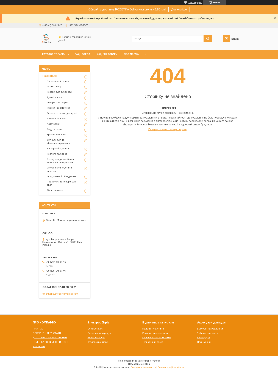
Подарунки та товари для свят (61, 183)
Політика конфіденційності (171, 367)
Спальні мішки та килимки (156, 337)
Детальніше (179, 9)
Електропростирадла (100, 333)
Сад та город (54, 129)
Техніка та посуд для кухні (62, 113)
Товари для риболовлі (59, 92)
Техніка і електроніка (58, 107)
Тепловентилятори (98, 342)
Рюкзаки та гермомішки (155, 333)
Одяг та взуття (55, 190)
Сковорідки (203, 337)
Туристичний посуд (152, 342)
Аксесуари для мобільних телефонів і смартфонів (61, 161)
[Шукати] (208, 38)
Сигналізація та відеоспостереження (58, 141)
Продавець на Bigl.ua (139, 364)
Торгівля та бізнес (57, 154)
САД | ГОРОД (82, 54)
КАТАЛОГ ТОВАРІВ (53, 54)
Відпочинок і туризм (58, 81)
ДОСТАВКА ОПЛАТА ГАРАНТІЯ (50, 337)
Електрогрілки (95, 328)
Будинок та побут (57, 118)
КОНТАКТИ (39, 346)
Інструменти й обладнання (61, 176)
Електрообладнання (58, 148)
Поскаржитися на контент (143, 367)
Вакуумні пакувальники (210, 328)
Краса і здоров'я (56, 134)
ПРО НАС (38, 328)
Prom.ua (156, 361)
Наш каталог (50, 75)
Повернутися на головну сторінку (167, 129)
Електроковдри (96, 337)
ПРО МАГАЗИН (132, 54)
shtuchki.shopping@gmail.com (62, 293)
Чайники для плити (207, 333)
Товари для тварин (57, 102)
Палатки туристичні (153, 328)
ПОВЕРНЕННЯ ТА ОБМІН (47, 333)
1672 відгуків (195, 2)
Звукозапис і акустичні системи (59, 169)
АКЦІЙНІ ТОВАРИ (107, 54)
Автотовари (53, 124)
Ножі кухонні (204, 342)
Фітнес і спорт (55, 86)
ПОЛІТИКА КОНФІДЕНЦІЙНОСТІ (50, 342)
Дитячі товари (55, 97)
